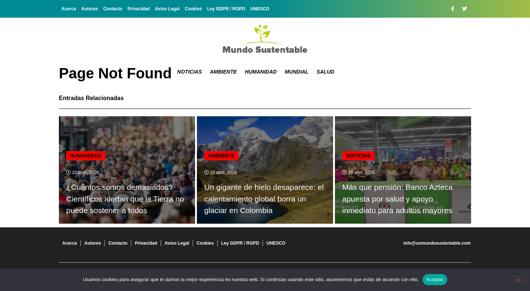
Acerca (68, 8)
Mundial (297, 72)
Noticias (189, 72)
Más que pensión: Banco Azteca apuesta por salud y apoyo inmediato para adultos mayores (397, 198)
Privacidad (138, 8)
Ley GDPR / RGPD (226, 8)
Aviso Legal (167, 8)
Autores (89, 8)
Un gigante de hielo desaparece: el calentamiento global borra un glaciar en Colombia (264, 198)
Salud (325, 72)
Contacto (112, 8)
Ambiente (223, 72)
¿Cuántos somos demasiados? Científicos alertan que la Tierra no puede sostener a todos (125, 198)
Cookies (193, 8)
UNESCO (259, 8)
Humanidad (260, 72)
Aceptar (435, 279)
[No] (518, 279)
